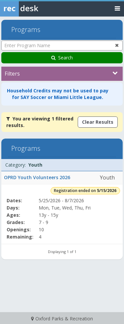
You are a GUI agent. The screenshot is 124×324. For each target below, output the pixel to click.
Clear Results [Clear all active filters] (97, 122)
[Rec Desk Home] (36, 8)
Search (62, 57)
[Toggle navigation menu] (117, 8)
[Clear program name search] (116, 45)
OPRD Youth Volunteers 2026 (37, 177)
